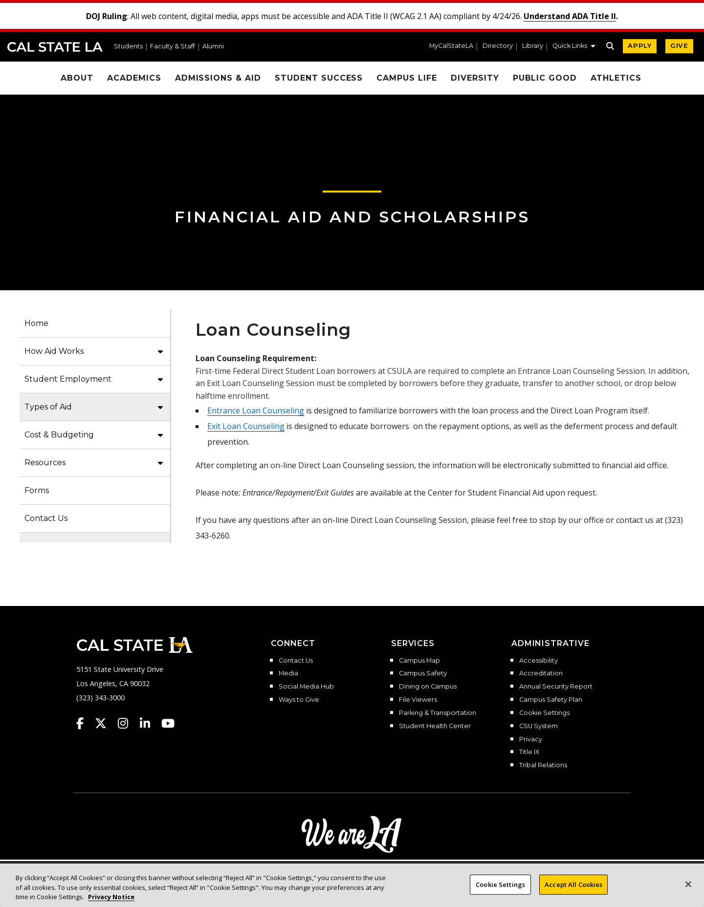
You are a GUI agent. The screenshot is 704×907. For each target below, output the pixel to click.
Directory (498, 46)
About (77, 78)
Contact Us (45, 518)
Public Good (545, 78)
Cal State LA (55, 47)
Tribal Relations (543, 765)
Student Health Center (435, 726)
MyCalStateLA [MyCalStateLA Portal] (451, 46)
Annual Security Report (556, 686)
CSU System (538, 726)
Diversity (475, 78)
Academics (134, 78)
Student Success (319, 78)
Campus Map (419, 660)
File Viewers (418, 699)
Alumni (213, 46)
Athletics (616, 78)
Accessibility (538, 660)
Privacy (530, 739)
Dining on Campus (428, 686)
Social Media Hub (306, 686)
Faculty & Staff (172, 46)
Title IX (529, 752)
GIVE (679, 45)
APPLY (640, 45)
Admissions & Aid (218, 78)
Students (128, 46)
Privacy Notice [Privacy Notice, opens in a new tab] (111, 896)
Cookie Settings (544, 713)
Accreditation (541, 673)
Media (288, 673)
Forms (36, 490)
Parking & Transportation (437, 713)
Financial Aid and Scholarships (352, 216)
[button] (573, 47)
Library (532, 46)
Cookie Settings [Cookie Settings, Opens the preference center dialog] (500, 884)
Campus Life (406, 78)
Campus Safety (423, 673)
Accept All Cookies (573, 884)
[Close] (688, 884)
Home (36, 323)
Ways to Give (299, 699)
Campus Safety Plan (550, 699)
